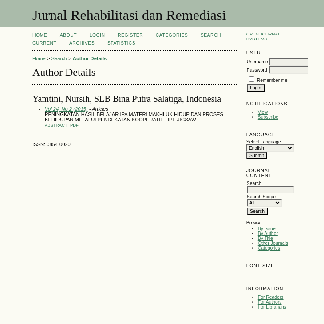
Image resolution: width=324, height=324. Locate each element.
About (68, 35)
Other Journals (273, 243)
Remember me (272, 80)
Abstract (56, 125)
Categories (269, 248)
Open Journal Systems (263, 36)
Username (257, 61)
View (263, 112)
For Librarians (272, 307)
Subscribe (268, 117)
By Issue (267, 228)
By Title (265, 238)
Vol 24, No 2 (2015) (66, 109)
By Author (268, 233)
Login (97, 35)
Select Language (263, 141)
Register (130, 35)
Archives (82, 43)
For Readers (271, 297)
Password (257, 70)
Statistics (121, 43)
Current (44, 43)
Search (211, 35)
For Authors (270, 302)
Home (39, 35)
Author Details (90, 58)
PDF (74, 125)
